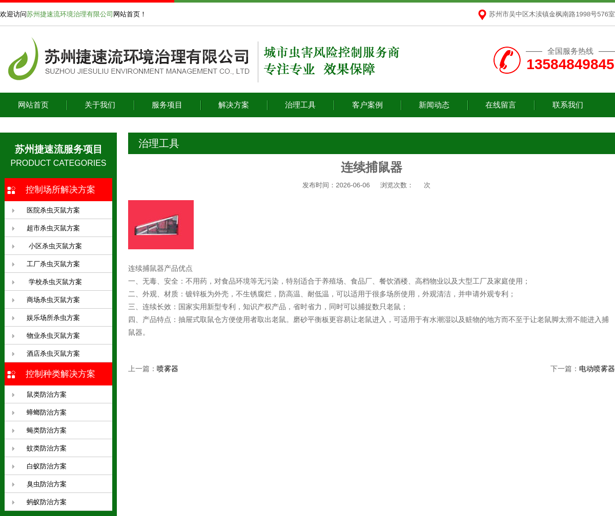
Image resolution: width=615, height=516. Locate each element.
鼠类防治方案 (47, 394)
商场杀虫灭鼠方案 (53, 300)
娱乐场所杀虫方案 (53, 317)
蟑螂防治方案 (47, 412)
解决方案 (233, 104)
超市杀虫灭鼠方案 (53, 228)
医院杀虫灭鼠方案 (53, 210)
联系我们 (567, 104)
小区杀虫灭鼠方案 (54, 246)
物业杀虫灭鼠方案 (53, 335)
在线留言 (500, 104)
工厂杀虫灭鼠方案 (53, 264)
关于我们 (100, 104)
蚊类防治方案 (47, 448)
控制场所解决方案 (60, 190)
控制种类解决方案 (60, 374)
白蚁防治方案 (47, 466)
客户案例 (367, 104)
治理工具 (300, 104)
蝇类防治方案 (47, 430)
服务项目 (167, 104)
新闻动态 (434, 104)
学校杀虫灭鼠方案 (54, 282)
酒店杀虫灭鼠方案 (53, 353)
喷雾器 (167, 368)
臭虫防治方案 (47, 484)
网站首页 (33, 104)
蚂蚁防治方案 (47, 502)
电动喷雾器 (597, 368)
